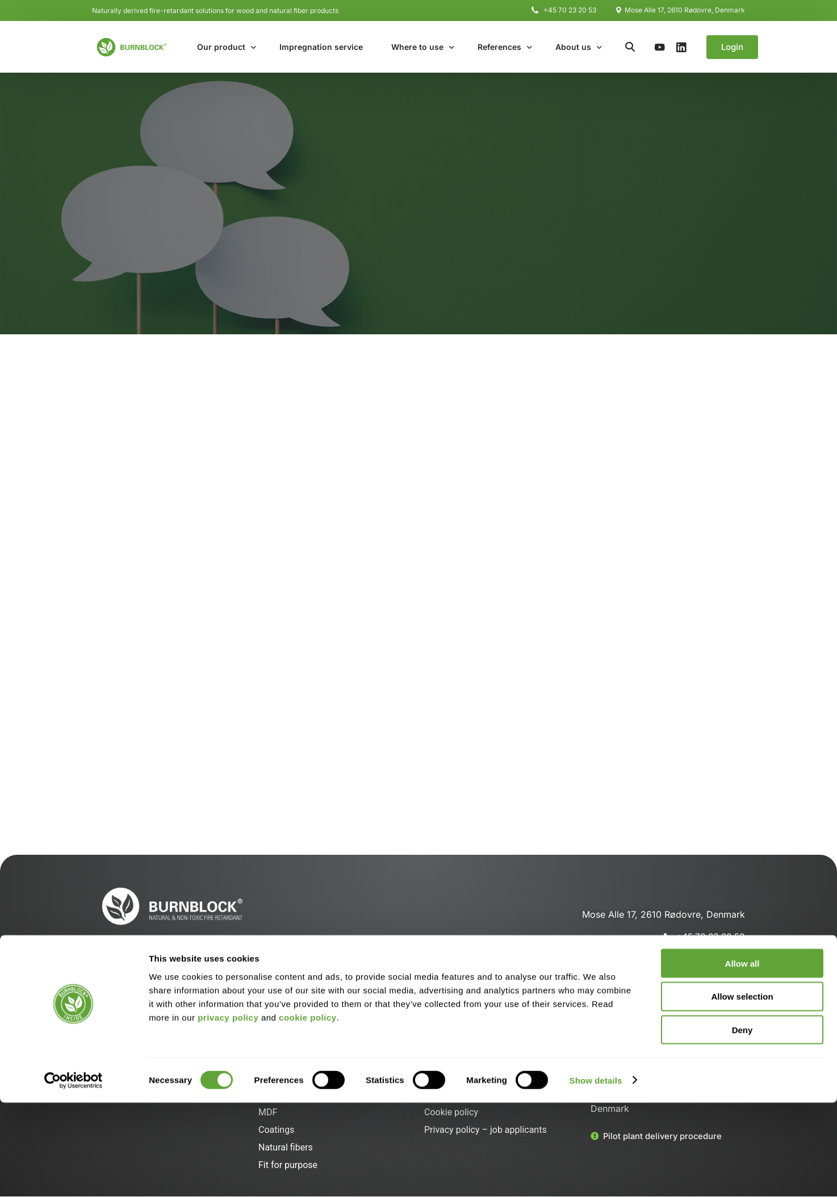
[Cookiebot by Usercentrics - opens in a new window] (73, 1174)
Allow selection (742, 1091)
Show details (596, 1174)
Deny (742, 1124)
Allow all (742, 1057)
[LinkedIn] (681, 46)
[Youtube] (660, 46)
